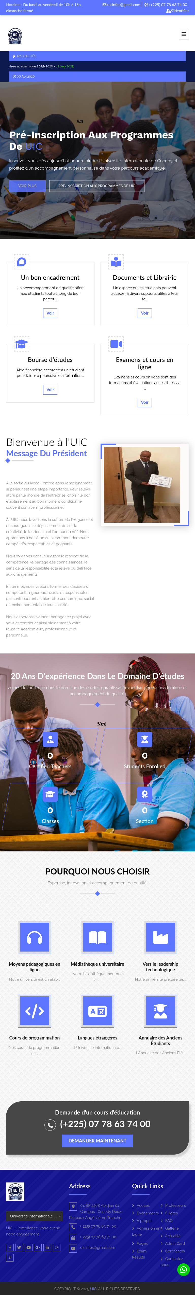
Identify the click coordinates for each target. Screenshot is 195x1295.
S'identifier (177, 10)
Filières (169, 1213)
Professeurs (173, 1205)
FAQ (166, 1220)
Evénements (145, 1213)
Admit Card (172, 1243)
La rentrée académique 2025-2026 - (41, 66)
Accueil (141, 1205)
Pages (140, 1243)
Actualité (170, 1236)
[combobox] (34, 1216)
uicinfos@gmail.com (121, 4)
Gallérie (169, 1228)
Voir (50, 313)
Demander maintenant (97, 1140)
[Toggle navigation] (184, 34)
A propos (142, 1220)
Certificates (172, 1251)
